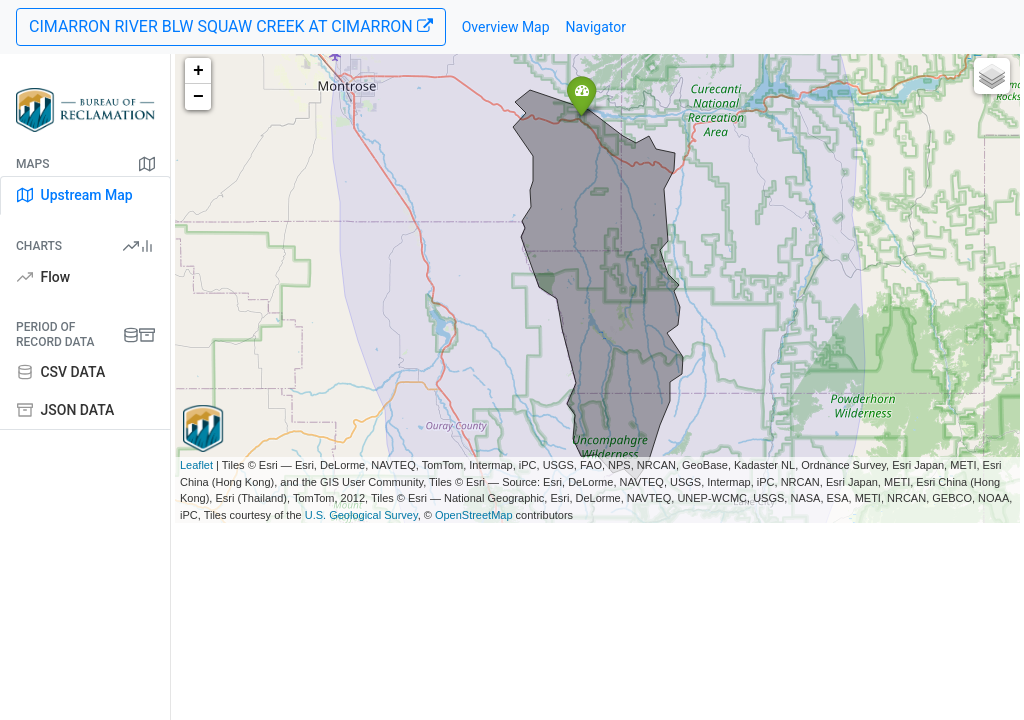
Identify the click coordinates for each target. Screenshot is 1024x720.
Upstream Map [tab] (75, 195)
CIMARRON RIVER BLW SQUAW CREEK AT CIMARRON (231, 26)
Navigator (596, 27)
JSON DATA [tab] (65, 410)
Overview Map (506, 27)
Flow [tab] (43, 277)
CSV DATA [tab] (61, 372)
